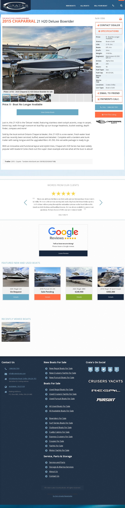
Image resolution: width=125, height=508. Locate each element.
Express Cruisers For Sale (61, 436)
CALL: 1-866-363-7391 (109, 107)
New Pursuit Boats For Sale (61, 377)
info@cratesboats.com (17, 373)
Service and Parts (57, 462)
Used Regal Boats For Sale (61, 389)
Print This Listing (109, 114)
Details (16, 297)
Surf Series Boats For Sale (61, 423)
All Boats (84, 6)
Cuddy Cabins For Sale (59, 432)
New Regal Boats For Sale (61, 368)
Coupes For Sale (56, 441)
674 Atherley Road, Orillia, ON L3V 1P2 (22, 378)
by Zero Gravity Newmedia (62, 496)
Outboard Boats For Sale (60, 427)
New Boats (70, 6)
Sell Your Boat (100, 6)
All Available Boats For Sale (61, 410)
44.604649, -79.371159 (17, 386)
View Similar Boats (47, 112)
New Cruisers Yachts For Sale (62, 373)
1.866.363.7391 (14, 368)
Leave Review (63, 253)
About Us (53, 471)
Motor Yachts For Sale (59, 450)
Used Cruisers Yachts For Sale (63, 394)
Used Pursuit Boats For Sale (62, 398)
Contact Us (54, 476)
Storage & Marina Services (61, 467)
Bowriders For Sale (57, 418)
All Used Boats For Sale (59, 406)
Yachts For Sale (56, 445)
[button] (90, 28)
